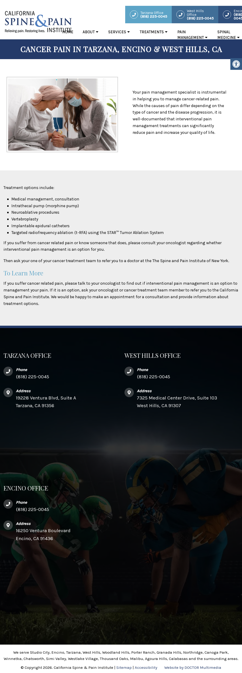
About (89, 32)
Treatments (152, 32)
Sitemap (124, 667)
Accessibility (146, 667)
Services (117, 32)
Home (67, 32)
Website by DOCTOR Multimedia (192, 667)
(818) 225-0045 (32, 376)
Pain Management (190, 35)
